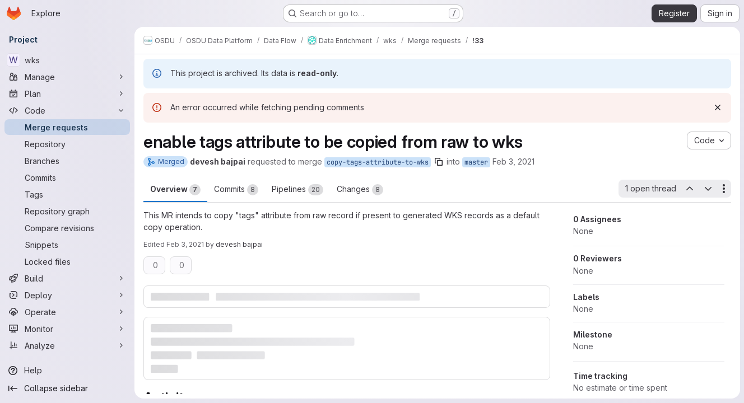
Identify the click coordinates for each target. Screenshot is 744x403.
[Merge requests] (67, 127)
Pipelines (297, 189)
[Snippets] (67, 244)
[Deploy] (67, 295)
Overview (175, 189)
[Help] (67, 370)
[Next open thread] (708, 189)
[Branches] (67, 160)
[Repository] (67, 144)
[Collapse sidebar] (67, 388)
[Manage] (67, 77)
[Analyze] (67, 345)
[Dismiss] (717, 107)
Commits (236, 189)
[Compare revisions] (67, 228)
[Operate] (67, 312)
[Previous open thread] (689, 189)
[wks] (67, 60)
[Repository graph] (67, 211)
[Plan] (67, 93)
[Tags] (67, 194)
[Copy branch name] (438, 161)
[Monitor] (67, 328)
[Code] (67, 110)
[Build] (67, 278)
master (476, 162)
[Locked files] (67, 261)
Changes (360, 189)
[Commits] (67, 177)
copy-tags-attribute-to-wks (378, 162)
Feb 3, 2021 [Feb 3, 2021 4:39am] (513, 161)
